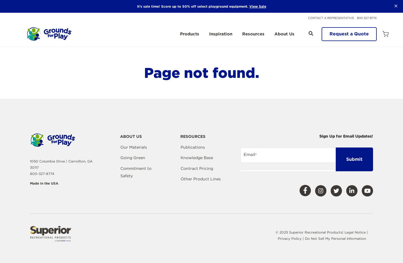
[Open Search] (311, 33)
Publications (193, 147)
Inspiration (220, 34)
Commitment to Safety (135, 172)
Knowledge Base (197, 157)
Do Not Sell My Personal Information (335, 238)
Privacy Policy (290, 238)
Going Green (132, 157)
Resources (253, 34)
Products (189, 34)
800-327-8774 (367, 18)
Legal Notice (355, 232)
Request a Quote (349, 34)
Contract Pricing (197, 168)
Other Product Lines (201, 179)
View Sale (257, 6)
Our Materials (133, 147)
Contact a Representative (331, 18)
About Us (284, 34)
